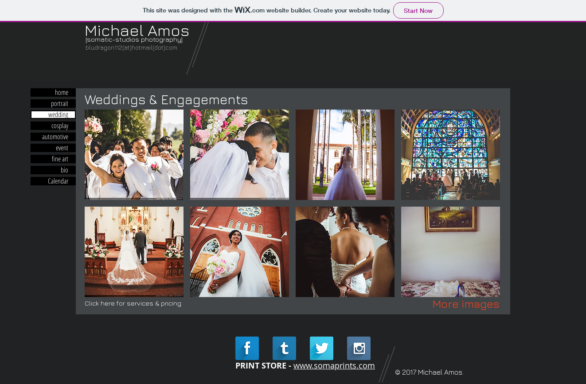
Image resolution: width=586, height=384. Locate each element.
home (61, 92)
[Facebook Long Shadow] (247, 348)
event (62, 148)
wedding (58, 114)
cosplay (59, 125)
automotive (55, 136)
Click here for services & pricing (133, 303)
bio (64, 170)
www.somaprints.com (334, 365)
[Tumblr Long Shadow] (284, 348)
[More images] (466, 303)
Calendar (58, 181)
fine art (60, 159)
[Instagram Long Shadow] (359, 348)
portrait (59, 103)
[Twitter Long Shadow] (321, 348)
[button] (134, 155)
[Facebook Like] (141, 61)
